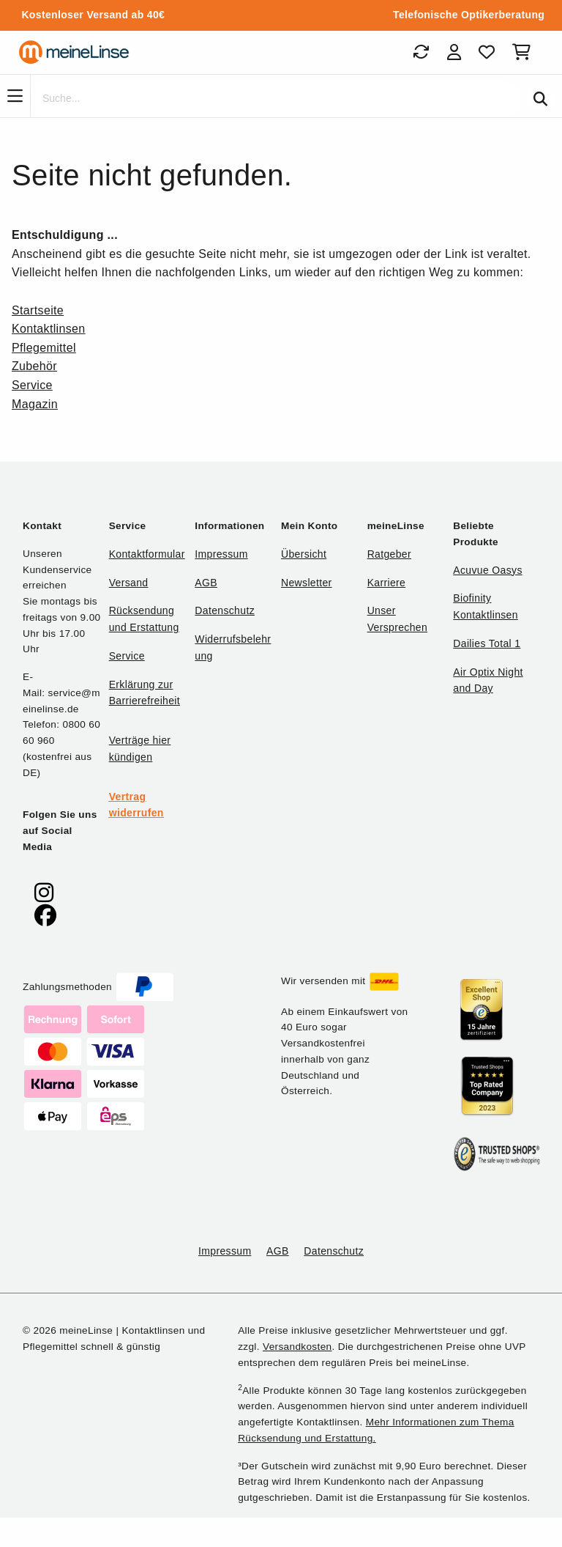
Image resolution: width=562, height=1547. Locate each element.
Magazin (35, 404)
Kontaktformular (147, 554)
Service (32, 385)
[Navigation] (15, 96)
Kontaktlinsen (49, 328)
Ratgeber (389, 554)
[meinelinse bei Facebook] (45, 915)
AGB (206, 582)
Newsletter (306, 582)
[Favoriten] (486, 52)
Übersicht (303, 554)
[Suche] (275, 99)
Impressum (221, 554)
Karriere (386, 582)
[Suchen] (540, 99)
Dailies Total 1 (486, 643)
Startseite (38, 310)
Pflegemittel (44, 347)
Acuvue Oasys (487, 570)
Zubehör (34, 366)
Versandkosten (297, 1346)
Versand (129, 582)
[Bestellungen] (421, 52)
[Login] (454, 52)
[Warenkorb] (524, 52)
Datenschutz (225, 610)
